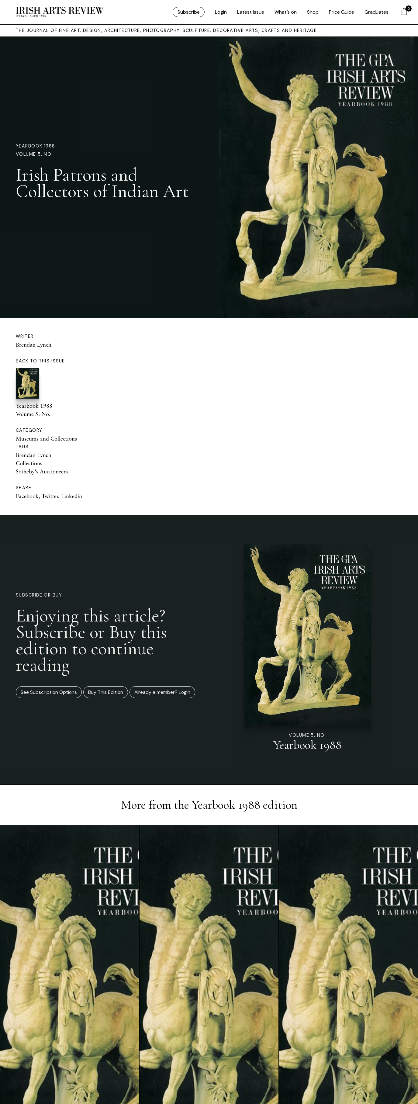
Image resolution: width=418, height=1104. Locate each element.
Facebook (27, 496)
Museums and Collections (46, 438)
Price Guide (341, 12)
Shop (313, 12)
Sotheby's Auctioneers (42, 471)
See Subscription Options (49, 692)
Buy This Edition (105, 692)
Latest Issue (250, 12)
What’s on (286, 12)
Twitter (50, 496)
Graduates (376, 12)
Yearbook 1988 (35, 146)
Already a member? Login (162, 692)
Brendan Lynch (33, 344)
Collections (29, 463)
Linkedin (71, 496)
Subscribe (189, 12)
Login (221, 12)
